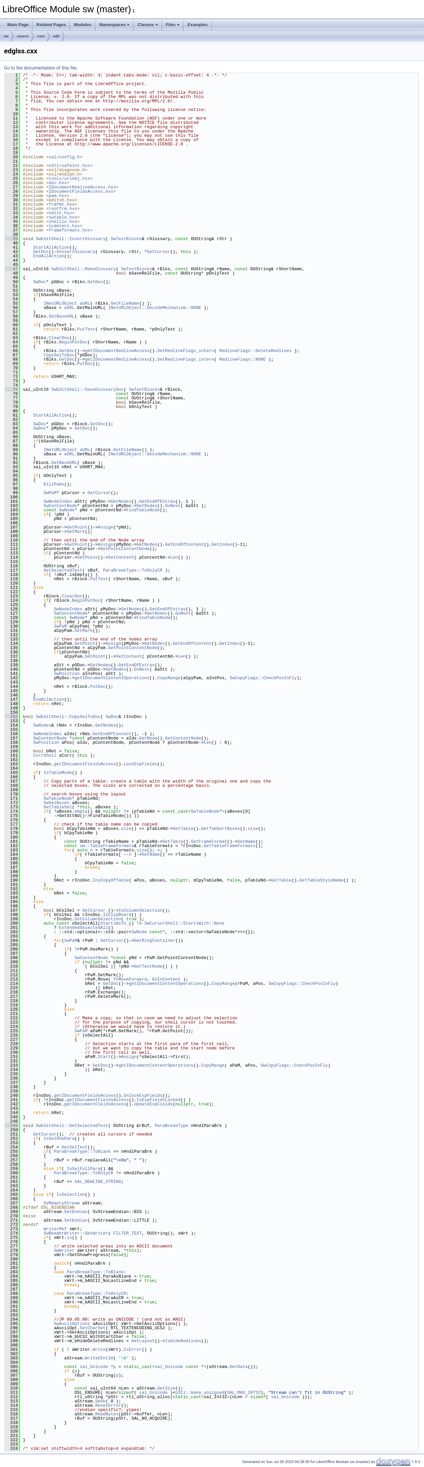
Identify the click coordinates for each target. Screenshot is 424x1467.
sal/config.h (64, 157)
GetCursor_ (95, 910)
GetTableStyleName (321, 880)
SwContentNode (60, 506)
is (69, 1237)
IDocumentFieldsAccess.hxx (81, 191)
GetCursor (158, 252)
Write (99, 1349)
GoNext (173, 506)
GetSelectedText (62, 570)
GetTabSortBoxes (220, 829)
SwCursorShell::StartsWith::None (184, 923)
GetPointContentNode (124, 549)
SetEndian (75, 1212)
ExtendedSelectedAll (83, 928)
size (126, 829)
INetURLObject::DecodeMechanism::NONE (154, 308)
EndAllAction (48, 256)
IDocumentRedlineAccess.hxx (82, 187)
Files (173, 24)
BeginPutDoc (73, 342)
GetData (239, 1367)
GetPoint (77, 527)
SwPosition (67, 674)
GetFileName (125, 303)
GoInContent (166, 979)
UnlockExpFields (143, 1095)
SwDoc (39, 282)
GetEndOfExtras (157, 501)
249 (11, 1126)
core (41, 36)
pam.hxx (58, 196)
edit (56, 36)
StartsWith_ (114, 923)
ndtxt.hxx (60, 213)
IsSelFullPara (83, 1169)
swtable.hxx (63, 217)
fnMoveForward (130, 979)
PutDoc (85, 364)
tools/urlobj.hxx (69, 178)
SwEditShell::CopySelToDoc (68, 717)
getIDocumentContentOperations (112, 678)
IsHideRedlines (183, 1341)
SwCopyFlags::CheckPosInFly (263, 678)
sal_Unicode (94, 1367)
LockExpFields (140, 764)
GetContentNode (183, 738)
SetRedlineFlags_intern (185, 351)
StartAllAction (51, 247)
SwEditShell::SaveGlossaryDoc (87, 389)
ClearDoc (59, 338)
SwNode (67, 510)
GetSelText (74, 1147)
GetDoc (41, 252)
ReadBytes (106, 1414)
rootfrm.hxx (63, 209)
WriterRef (55, 1229)
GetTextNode (148, 966)
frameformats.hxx (69, 230)
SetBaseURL (62, 316)
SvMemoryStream (61, 1203)
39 (11, 239)
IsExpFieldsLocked (158, 1100)
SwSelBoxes (56, 803)
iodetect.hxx (64, 226)
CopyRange (169, 678)
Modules (82, 24)
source (23, 36)
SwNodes (42, 725)
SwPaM (49, 493)
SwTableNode (57, 798)
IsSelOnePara (59, 1138)
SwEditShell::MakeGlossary (83, 269)
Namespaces (114, 24)
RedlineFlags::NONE (242, 359)
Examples (197, 24)
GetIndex (221, 544)
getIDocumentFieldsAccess (85, 764)
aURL (85, 303)
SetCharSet (93, 1328)
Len (174, 557)
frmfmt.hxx (62, 204)
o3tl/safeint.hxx (69, 166)
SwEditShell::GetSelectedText (72, 1126)
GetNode (148, 738)
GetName (246, 841)
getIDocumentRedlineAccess (117, 351)
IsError (133, 1349)
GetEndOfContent (184, 544)
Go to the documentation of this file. (41, 68)
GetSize (166, 1388)
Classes (147, 24)
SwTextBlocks (126, 239)
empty (81, 811)
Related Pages (51, 24)
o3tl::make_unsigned (199, 1392)
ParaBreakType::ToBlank (82, 1151)
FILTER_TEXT (127, 1233)
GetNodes (121, 501)
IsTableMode (57, 773)
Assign (105, 527)
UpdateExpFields (153, 1104)
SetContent (121, 557)
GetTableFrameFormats (229, 846)
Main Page (17, 24)
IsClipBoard (117, 915)
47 (11, 269)
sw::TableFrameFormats (107, 846)
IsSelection (70, 1194)
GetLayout (143, 1341)
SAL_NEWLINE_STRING (98, 1182)
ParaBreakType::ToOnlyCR (132, 570)
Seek (100, 1401)
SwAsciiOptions (72, 1324)
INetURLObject (60, 303)
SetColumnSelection (98, 919)
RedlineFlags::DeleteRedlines (255, 351)
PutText (86, 329)
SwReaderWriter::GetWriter (75, 1233)
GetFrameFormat (209, 841)
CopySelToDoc (59, 355)
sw (6, 36)
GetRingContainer (154, 940)
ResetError (108, 1405)
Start (104, 1057)
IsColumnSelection (141, 910)
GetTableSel (57, 807)
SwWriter (64, 1250)
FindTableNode (143, 510)
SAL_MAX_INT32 (243, 1392)
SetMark (76, 531)
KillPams (53, 484)
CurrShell (44, 755)
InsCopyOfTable (111, 880)
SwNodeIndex (57, 501)
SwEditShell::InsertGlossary (71, 239)
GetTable (183, 829)
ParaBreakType (171, 1126)
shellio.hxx (63, 222)
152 (11, 717)
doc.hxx (58, 183)
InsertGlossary (77, 252)
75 (11, 389)
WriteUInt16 (99, 1358)
